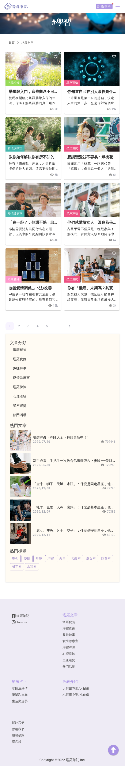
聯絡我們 (18, 729)
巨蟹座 (106, 558)
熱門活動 (68, 666)
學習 (15, 558)
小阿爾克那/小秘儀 (75, 695)
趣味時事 (68, 635)
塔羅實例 (68, 628)
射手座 (17, 567)
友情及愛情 (20, 688)
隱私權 (16, 742)
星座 (39, 558)
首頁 (12, 42)
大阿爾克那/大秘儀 (75, 688)
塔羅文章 (27, 42)
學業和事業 (20, 695)
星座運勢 (72, 82)
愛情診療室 (15, 148)
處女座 (91, 558)
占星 (62, 558)
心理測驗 (68, 654)
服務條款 (18, 735)
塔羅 (51, 558)
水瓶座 (32, 567)
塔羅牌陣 (13, 279)
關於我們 (18, 723)
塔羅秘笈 (13, 82)
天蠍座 (76, 558)
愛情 (27, 558)
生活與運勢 (20, 701)
